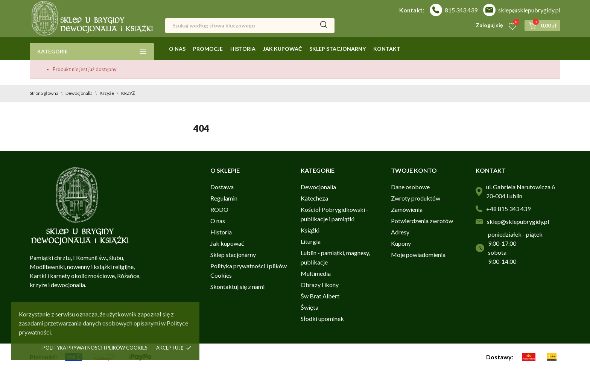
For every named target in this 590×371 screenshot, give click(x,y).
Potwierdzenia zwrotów (422, 220)
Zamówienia (407, 209)
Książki (310, 230)
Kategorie (91, 51)
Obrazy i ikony (320, 284)
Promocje (208, 49)
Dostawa (222, 186)
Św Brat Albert (320, 296)
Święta (309, 307)
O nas (177, 49)
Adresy (400, 232)
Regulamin (223, 198)
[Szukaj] (250, 25)
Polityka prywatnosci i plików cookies (95, 348)
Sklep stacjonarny (337, 49)
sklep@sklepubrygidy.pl (529, 10)
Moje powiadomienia (418, 254)
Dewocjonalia (318, 186)
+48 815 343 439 (508, 208)
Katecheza (314, 198)
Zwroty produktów (415, 198)
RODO (219, 209)
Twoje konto (414, 170)
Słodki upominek (322, 318)
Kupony (401, 243)
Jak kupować (282, 49)
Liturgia (311, 241)
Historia (242, 49)
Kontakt (386, 49)
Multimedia (316, 273)
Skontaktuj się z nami (237, 286)
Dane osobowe (410, 186)
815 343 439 (461, 10)
